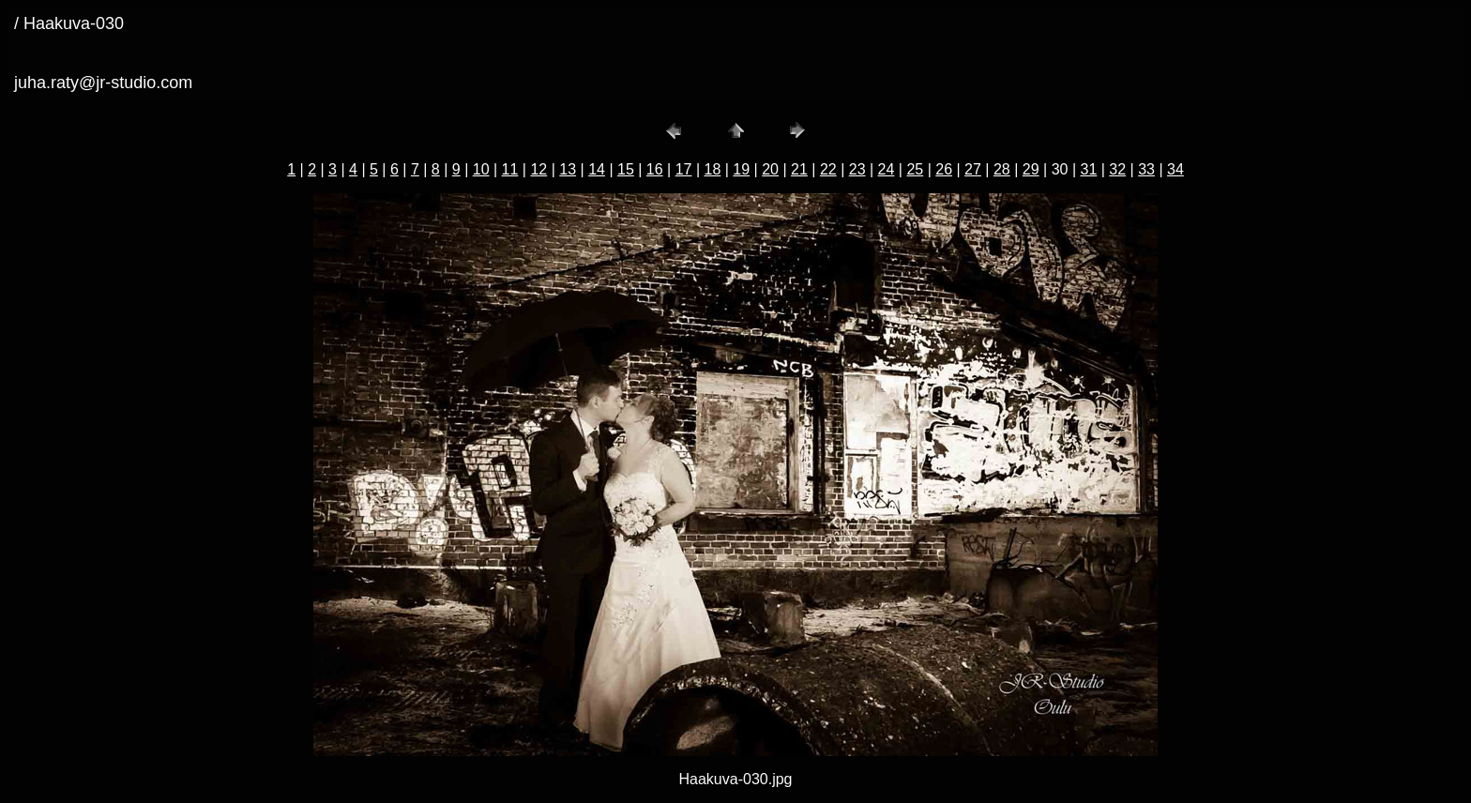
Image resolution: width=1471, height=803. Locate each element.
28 (1001, 169)
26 (943, 169)
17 (683, 169)
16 (654, 169)
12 (538, 169)
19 (741, 169)
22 (828, 169)
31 (1088, 169)
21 (799, 169)
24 (886, 169)
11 (510, 169)
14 (596, 169)
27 (972, 169)
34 (1175, 169)
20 (770, 169)
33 (1146, 169)
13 (567, 169)
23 (857, 169)
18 (713, 169)
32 (1117, 169)
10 (481, 169)
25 (914, 169)
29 (1031, 169)
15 (625, 169)
